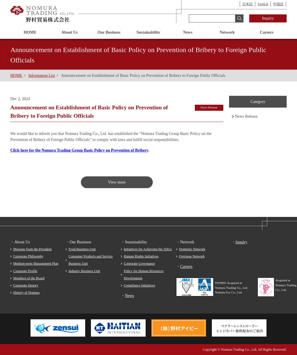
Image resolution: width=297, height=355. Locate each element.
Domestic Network (192, 249)
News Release (246, 116)
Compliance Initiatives (139, 285)
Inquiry (268, 18)
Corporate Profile (25, 271)
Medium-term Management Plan (35, 264)
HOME (30, 32)
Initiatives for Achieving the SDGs (148, 249)
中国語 (278, 4)
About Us (69, 32)
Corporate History (25, 285)
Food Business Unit (82, 249)
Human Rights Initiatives (141, 256)
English (263, 4)
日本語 (247, 4)
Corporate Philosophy (28, 256)
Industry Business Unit (84, 271)
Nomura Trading (42, 14)
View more (117, 182)
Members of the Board (28, 278)
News (188, 32)
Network (227, 32)
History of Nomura (26, 293)
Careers (266, 32)
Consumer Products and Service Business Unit (90, 260)
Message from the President (32, 249)
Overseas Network (192, 256)
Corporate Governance (139, 264)
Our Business (109, 32)
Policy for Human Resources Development (143, 274)
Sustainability (148, 32)
